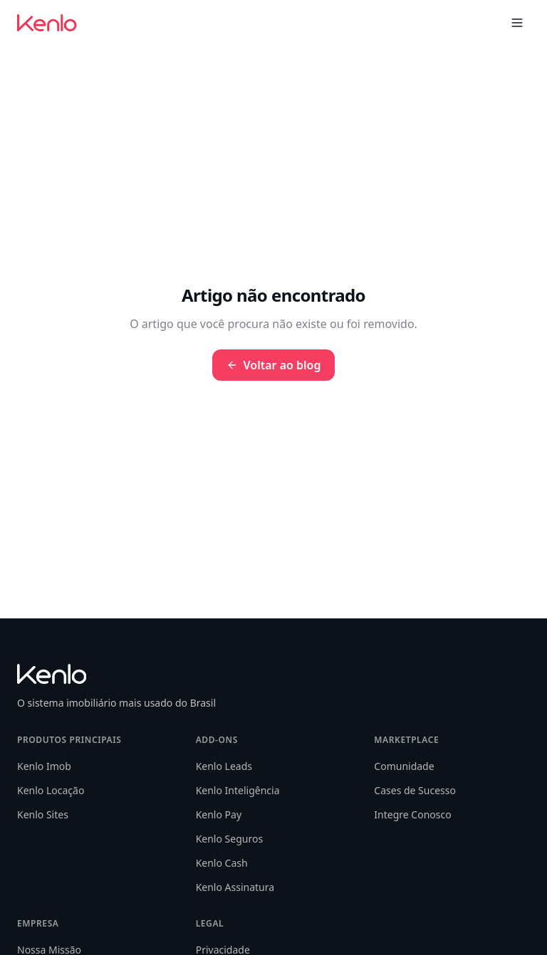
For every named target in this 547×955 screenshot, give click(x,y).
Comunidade (404, 766)
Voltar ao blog (273, 365)
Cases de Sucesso (415, 790)
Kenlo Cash (222, 863)
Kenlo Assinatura (235, 887)
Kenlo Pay (218, 814)
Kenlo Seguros (229, 838)
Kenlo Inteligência (238, 790)
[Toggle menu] (517, 23)
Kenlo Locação (50, 790)
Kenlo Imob (44, 766)
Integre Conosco (412, 814)
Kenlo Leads (224, 766)
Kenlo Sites (42, 814)
